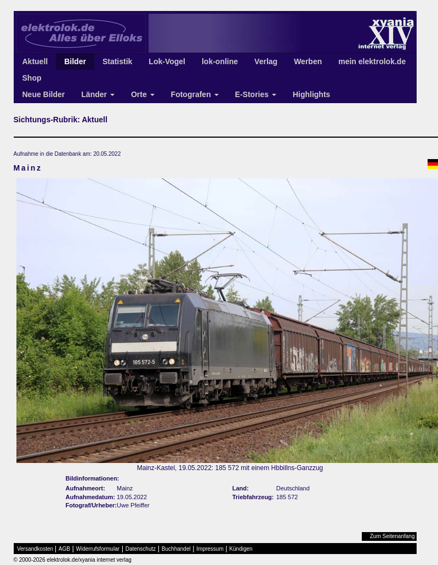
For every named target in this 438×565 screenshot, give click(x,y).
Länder (98, 94)
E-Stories (255, 94)
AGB (64, 549)
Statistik (117, 61)
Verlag (265, 61)
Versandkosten (35, 549)
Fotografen (195, 94)
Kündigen (240, 549)
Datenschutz (141, 549)
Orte (143, 94)
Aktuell (35, 61)
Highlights (311, 94)
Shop (32, 78)
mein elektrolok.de (372, 61)
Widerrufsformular (98, 549)
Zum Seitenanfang (392, 536)
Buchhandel (176, 549)
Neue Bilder (43, 94)
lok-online (220, 61)
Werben (308, 61)
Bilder (75, 61)
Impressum (209, 549)
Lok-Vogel (167, 61)
